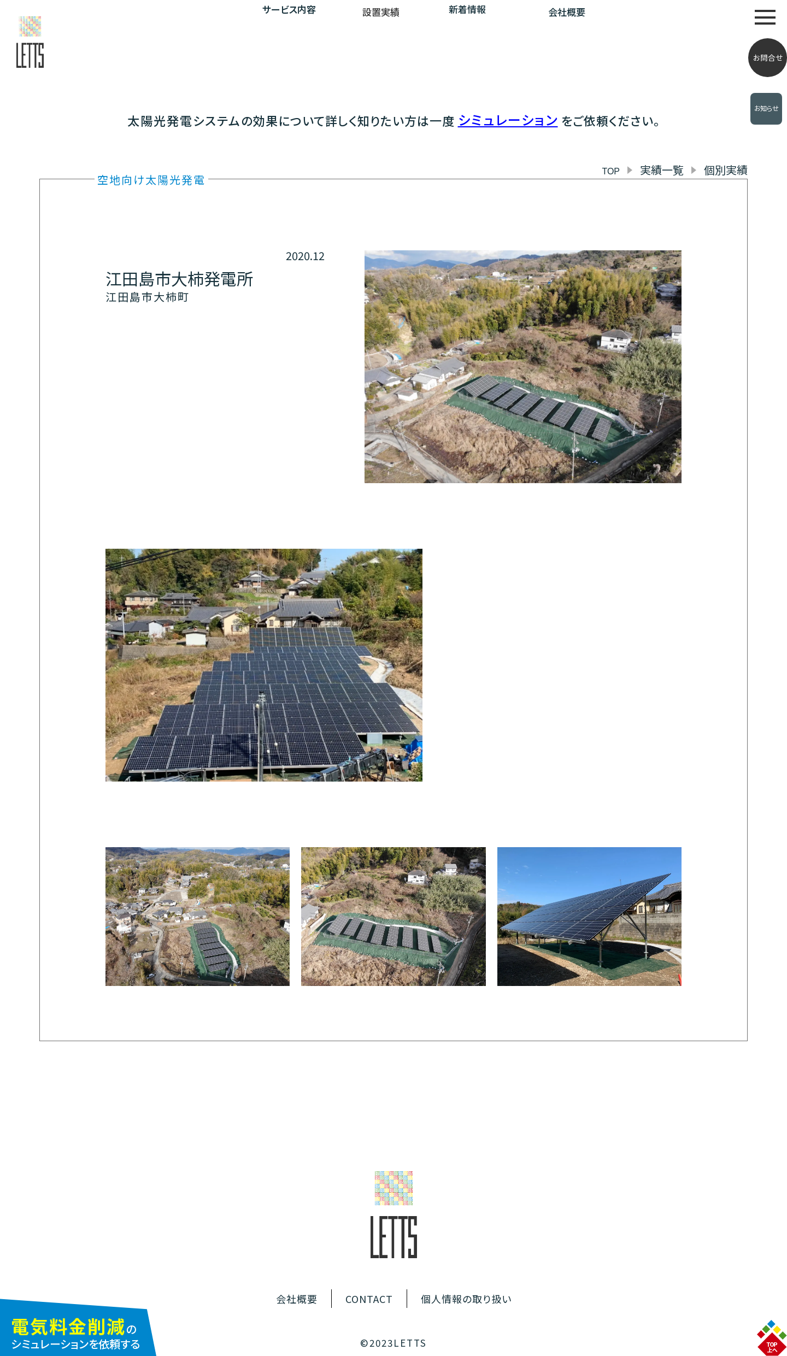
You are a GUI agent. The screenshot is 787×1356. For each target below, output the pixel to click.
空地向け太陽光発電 (151, 179)
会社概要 (566, 12)
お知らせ (766, 108)
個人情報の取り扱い (466, 1299)
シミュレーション (508, 119)
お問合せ (768, 57)
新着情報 (467, 9)
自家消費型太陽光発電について (679, 16)
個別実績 (726, 170)
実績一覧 (662, 170)
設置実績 (381, 12)
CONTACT (369, 1299)
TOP (611, 171)
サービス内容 (289, 9)
